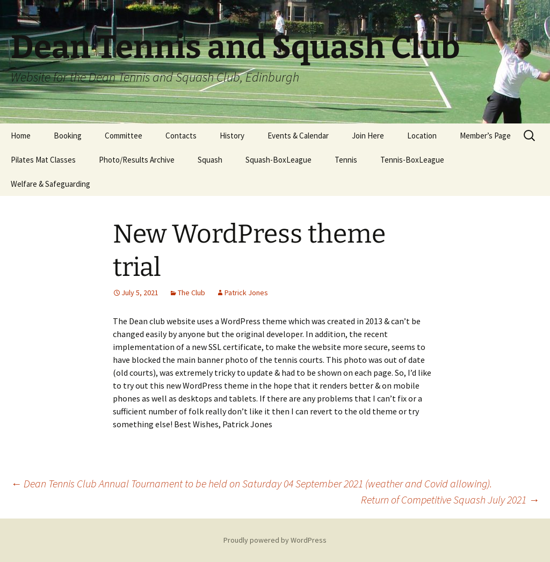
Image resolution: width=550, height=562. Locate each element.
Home (21, 135)
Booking (68, 135)
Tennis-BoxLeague (412, 160)
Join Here (368, 135)
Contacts (181, 135)
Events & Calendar (298, 135)
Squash (210, 160)
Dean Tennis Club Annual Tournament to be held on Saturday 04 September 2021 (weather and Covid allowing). (251, 483)
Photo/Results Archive (137, 160)
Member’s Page (485, 135)
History (232, 135)
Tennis (346, 160)
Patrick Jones (246, 292)
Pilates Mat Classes (43, 160)
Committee (123, 135)
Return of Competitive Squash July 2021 (450, 499)
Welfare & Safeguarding (50, 184)
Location (422, 135)
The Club (191, 292)
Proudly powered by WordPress (275, 540)
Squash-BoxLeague (278, 160)
